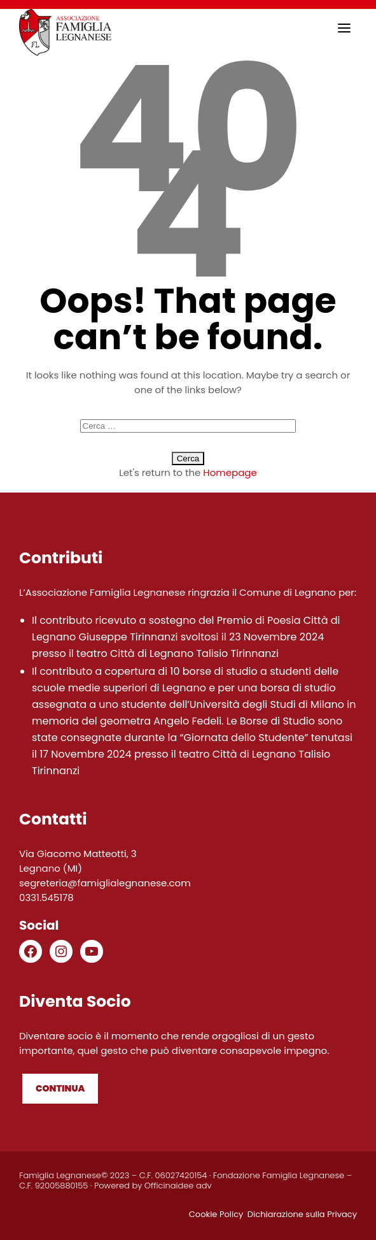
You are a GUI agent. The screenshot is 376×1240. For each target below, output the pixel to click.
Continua (60, 1088)
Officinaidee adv (178, 1185)
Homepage (229, 472)
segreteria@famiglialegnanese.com (105, 883)
